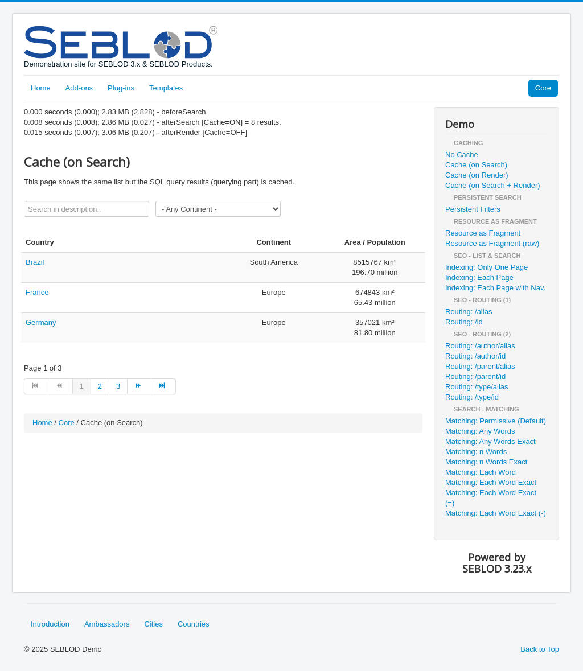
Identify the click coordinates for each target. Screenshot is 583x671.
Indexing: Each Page (479, 277)
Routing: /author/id (475, 356)
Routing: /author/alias (480, 345)
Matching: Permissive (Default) (495, 421)
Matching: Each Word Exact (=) (490, 497)
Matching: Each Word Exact (490, 482)
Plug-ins (121, 88)
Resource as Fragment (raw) (492, 243)
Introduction (50, 624)
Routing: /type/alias (476, 386)
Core (543, 88)
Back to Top (539, 649)
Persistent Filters (472, 209)
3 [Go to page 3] (118, 386)
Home (41, 88)
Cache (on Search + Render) (492, 185)
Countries (194, 624)
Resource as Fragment (482, 233)
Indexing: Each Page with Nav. (495, 287)
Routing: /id (464, 322)
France (37, 292)
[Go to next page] (139, 386)
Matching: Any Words (480, 431)
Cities (153, 624)
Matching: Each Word (480, 472)
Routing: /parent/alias (480, 366)
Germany (41, 322)
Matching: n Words (476, 451)
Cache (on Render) (476, 175)
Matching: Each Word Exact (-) (495, 513)
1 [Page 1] (82, 386)
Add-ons (79, 88)
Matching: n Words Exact (486, 462)
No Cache (461, 154)
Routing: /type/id (472, 397)
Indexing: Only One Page (486, 267)
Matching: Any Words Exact (490, 441)
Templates (166, 88)
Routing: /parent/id (475, 376)
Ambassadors (106, 624)
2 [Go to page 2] (100, 386)
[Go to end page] (163, 386)
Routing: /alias (468, 311)
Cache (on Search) (476, 164)
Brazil (35, 262)
